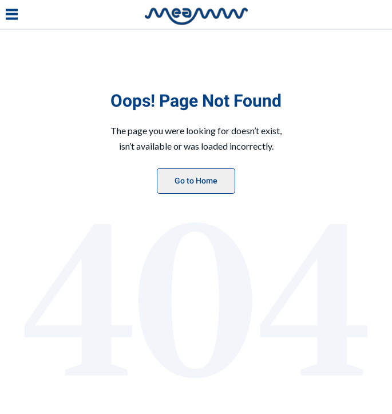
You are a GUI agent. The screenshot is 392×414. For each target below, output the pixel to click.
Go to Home (196, 180)
